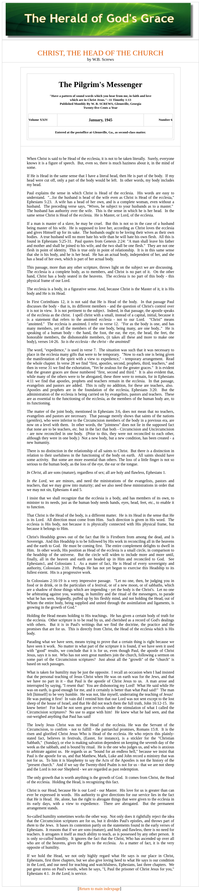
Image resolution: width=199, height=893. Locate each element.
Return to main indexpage (99, 889)
